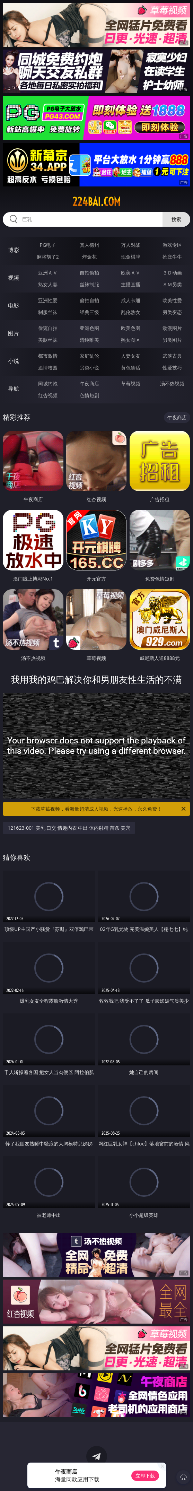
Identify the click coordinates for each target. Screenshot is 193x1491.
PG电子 (48, 245)
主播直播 (130, 284)
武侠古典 (172, 355)
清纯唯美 (89, 340)
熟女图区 (130, 340)
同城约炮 (48, 383)
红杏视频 (48, 395)
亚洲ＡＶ (48, 272)
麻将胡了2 (48, 256)
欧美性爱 (172, 300)
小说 (13, 361)
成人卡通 (130, 300)
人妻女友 (130, 355)
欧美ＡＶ (130, 272)
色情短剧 (89, 395)
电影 (13, 305)
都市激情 (48, 355)
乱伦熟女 (130, 312)
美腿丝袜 (48, 340)
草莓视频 (130, 383)
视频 (13, 277)
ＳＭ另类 (172, 284)
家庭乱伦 (89, 355)
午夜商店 (89, 383)
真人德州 (89, 245)
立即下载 (145, 1475)
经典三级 (89, 312)
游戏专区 (172, 245)
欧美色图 (130, 328)
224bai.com (96, 202)
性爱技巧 (172, 367)
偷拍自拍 (89, 300)
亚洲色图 (89, 328)
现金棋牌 (130, 256)
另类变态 (172, 312)
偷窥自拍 (48, 328)
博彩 (13, 250)
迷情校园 (48, 367)
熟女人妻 (48, 284)
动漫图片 (172, 328)
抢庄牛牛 (172, 256)
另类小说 (89, 367)
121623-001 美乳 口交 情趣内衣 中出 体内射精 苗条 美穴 (69, 828)
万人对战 (130, 245)
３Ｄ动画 (172, 272)
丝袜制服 (89, 284)
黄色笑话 (130, 367)
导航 (13, 388)
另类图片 (172, 340)
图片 (13, 333)
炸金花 (89, 256)
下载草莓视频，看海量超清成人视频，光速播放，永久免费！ (108, 809)
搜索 (176, 219)
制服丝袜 (48, 312)
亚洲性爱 (48, 300)
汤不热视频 (172, 383)
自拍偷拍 (89, 272)
